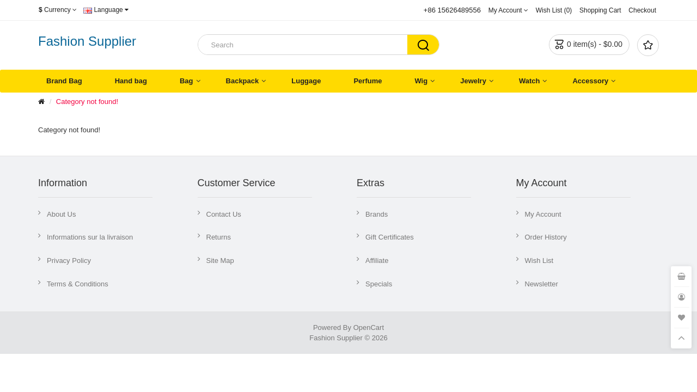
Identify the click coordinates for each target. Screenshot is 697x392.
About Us (61, 214)
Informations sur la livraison (90, 237)
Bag (186, 81)
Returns (218, 237)
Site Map (220, 260)
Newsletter (541, 284)
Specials (378, 284)
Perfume (367, 81)
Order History (546, 237)
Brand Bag (64, 81)
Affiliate (376, 260)
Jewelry (473, 81)
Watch (529, 81)
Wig (420, 81)
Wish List (539, 260)
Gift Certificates (389, 237)
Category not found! (87, 101)
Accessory (590, 81)
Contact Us (223, 214)
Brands (376, 214)
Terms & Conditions (77, 284)
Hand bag (131, 81)
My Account (543, 214)
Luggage (306, 81)
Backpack (242, 81)
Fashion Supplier (87, 41)
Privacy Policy (69, 260)
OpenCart (368, 327)
